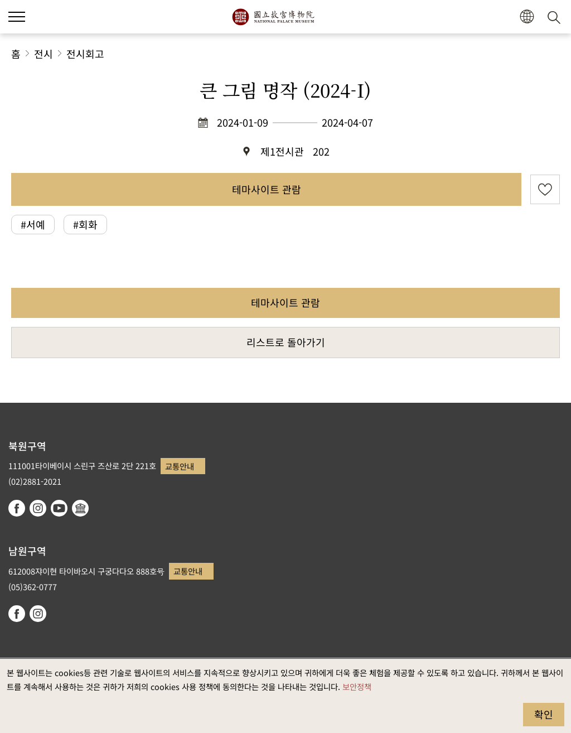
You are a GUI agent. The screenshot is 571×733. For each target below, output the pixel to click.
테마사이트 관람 (266, 189)
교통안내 (179, 466)
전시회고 (85, 53)
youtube (59, 508)
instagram (38, 508)
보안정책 (356, 686)
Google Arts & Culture (80, 508)
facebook (16, 508)
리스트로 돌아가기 (285, 342)
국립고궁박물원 (273, 16)
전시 (43, 53)
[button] (526, 17)
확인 (543, 714)
